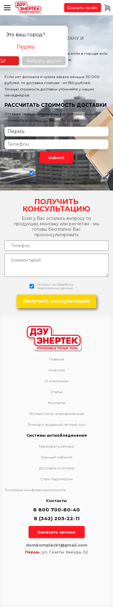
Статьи (57, 392)
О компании (56, 381)
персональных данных (55, 175)
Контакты (56, 403)
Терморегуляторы (56, 446)
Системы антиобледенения (57, 435)
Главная (56, 359)
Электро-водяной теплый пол (56, 425)
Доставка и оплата (56, 468)
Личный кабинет (56, 457)
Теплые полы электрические (56, 414)
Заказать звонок (57, 532)
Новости (57, 370)
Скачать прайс (82, 7)
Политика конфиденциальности (35, 490)
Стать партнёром (56, 479)
